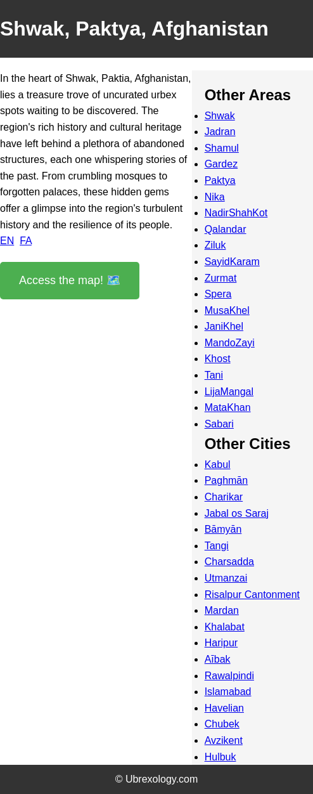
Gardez (221, 164)
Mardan (222, 610)
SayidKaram (232, 261)
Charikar (224, 496)
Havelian (224, 708)
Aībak (218, 659)
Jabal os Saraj (237, 513)
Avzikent (224, 740)
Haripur (221, 642)
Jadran (220, 131)
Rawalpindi (229, 675)
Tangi (217, 545)
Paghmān (226, 480)
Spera (218, 294)
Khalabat (225, 627)
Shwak (220, 115)
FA (26, 240)
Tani (214, 375)
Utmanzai (226, 578)
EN (7, 240)
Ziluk (215, 245)
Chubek (222, 724)
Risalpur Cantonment (252, 594)
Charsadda (229, 561)
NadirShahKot (236, 212)
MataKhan (228, 407)
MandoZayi (230, 342)
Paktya (220, 180)
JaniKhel (224, 326)
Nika (215, 197)
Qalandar (225, 229)
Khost (218, 358)
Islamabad (228, 691)
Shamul (222, 148)
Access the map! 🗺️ (69, 280)
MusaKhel (227, 310)
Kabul (218, 464)
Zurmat (221, 278)
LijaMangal (229, 391)
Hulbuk (220, 757)
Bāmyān (223, 529)
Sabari (219, 424)
